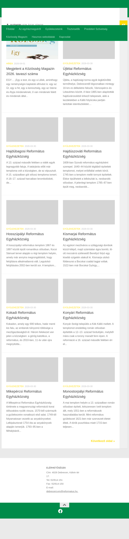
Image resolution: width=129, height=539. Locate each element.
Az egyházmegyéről (30, 29)
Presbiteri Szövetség (95, 29)
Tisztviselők (73, 29)
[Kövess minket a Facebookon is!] (60, 531)
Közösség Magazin (16, 37)
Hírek (9, 84)
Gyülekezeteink (53, 29)
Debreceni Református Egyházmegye (63, 11)
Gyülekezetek (71, 84)
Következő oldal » (103, 461)
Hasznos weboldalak (43, 37)
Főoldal (10, 29)
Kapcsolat (64, 37)
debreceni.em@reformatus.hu (62, 511)
